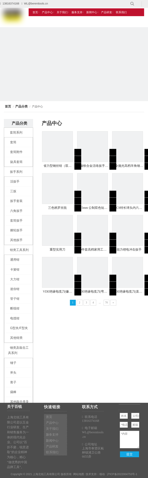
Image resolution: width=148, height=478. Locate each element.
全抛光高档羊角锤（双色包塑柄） (127, 166)
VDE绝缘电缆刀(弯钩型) (92, 292)
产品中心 (52, 422)
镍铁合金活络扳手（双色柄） (92, 166)
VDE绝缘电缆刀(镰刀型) (57, 292)
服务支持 (52, 434)
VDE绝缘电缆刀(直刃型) (127, 292)
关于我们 (52, 428)
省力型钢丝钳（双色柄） (57, 166)
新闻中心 (52, 440)
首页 (49, 417)
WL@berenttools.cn (36, 3)
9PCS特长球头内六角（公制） (127, 208)
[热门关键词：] (132, 3)
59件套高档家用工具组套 (92, 250)
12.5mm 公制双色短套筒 (92, 208)
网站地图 (78, 474)
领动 (102, 474)
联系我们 (52, 452)
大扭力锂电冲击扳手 (128, 249)
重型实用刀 (57, 249)
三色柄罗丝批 (57, 207)
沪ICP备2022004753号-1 (122, 474)
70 (106, 302)
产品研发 (52, 446)
